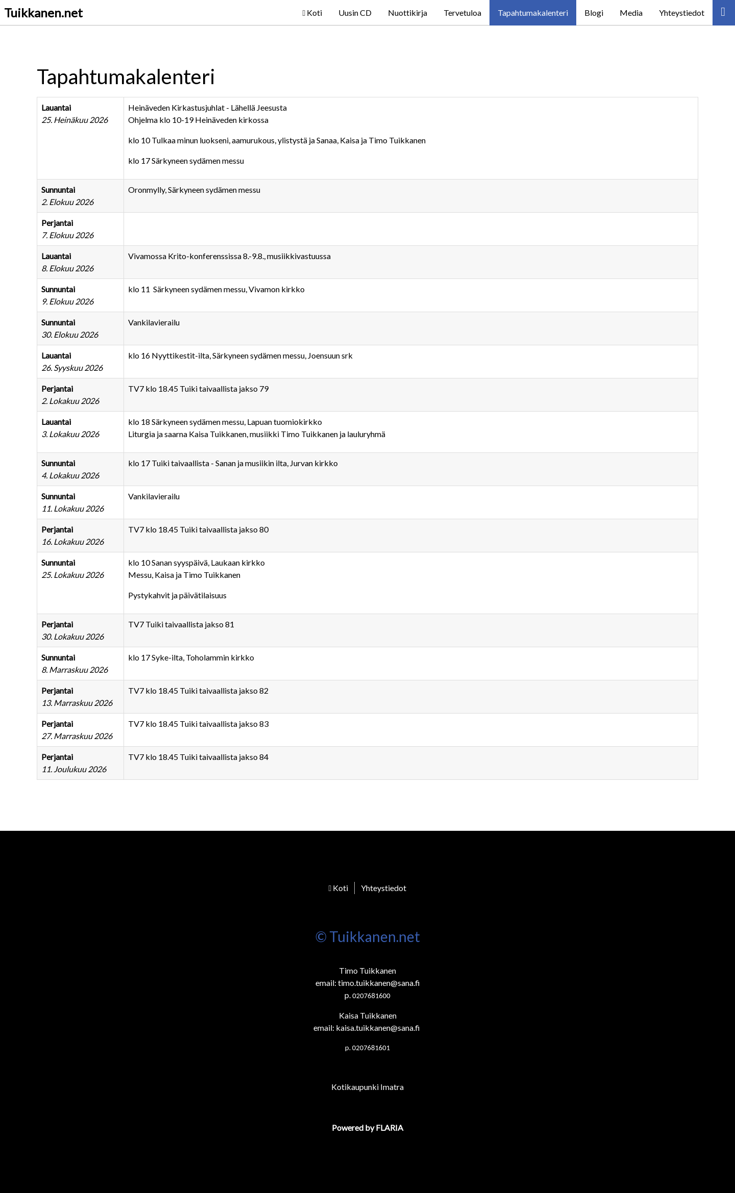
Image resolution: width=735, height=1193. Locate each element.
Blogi (593, 12)
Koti (312, 12)
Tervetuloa (462, 12)
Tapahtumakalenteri (533, 12)
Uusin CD (355, 12)
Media (631, 12)
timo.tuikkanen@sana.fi (379, 982)
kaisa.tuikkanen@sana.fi (378, 1027)
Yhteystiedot (681, 12)
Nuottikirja (407, 12)
